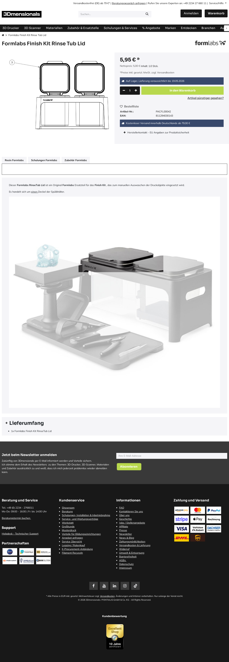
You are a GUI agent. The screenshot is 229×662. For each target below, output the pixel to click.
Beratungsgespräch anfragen (129, 3)
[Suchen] (147, 14)
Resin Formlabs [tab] (14, 160)
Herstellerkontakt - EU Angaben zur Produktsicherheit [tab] (158, 132)
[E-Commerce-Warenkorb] (216, 13)
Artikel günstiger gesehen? (205, 98)
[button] (182, 90)
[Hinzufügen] (136, 90)
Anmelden (191, 13)
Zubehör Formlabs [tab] (76, 160)
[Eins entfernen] (124, 90)
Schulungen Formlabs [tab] (44, 160)
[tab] (114, 423)
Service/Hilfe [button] (216, 3)
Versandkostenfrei (83, 3)
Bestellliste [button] (129, 106)
